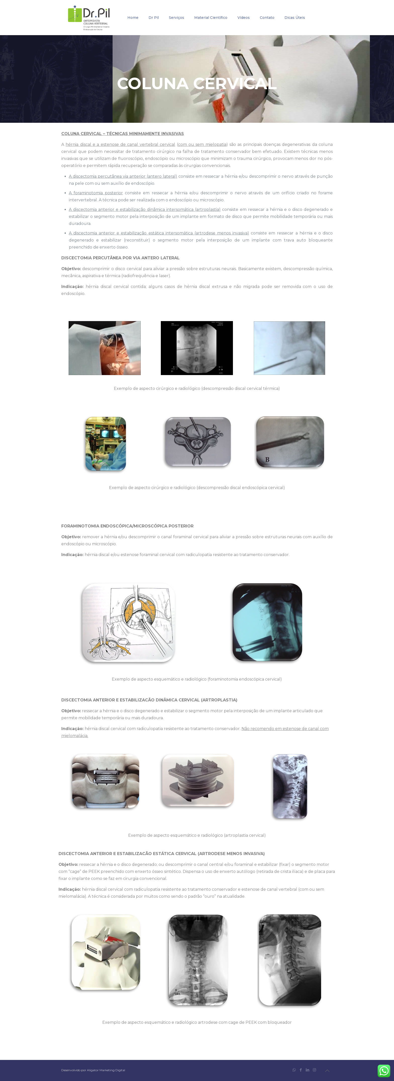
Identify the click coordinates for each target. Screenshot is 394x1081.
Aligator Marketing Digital (106, 1070)
